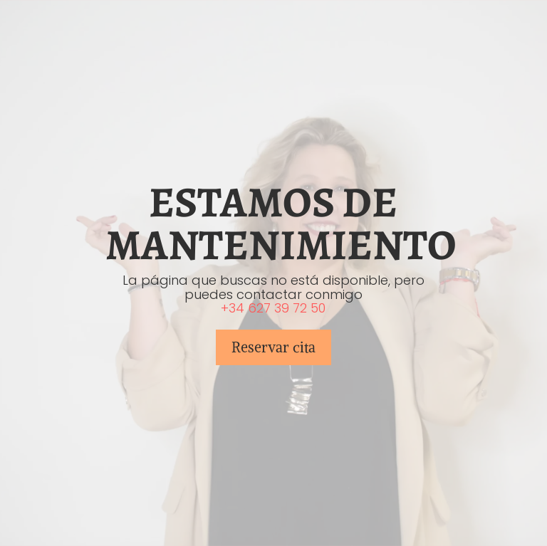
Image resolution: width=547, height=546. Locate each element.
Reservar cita (273, 347)
